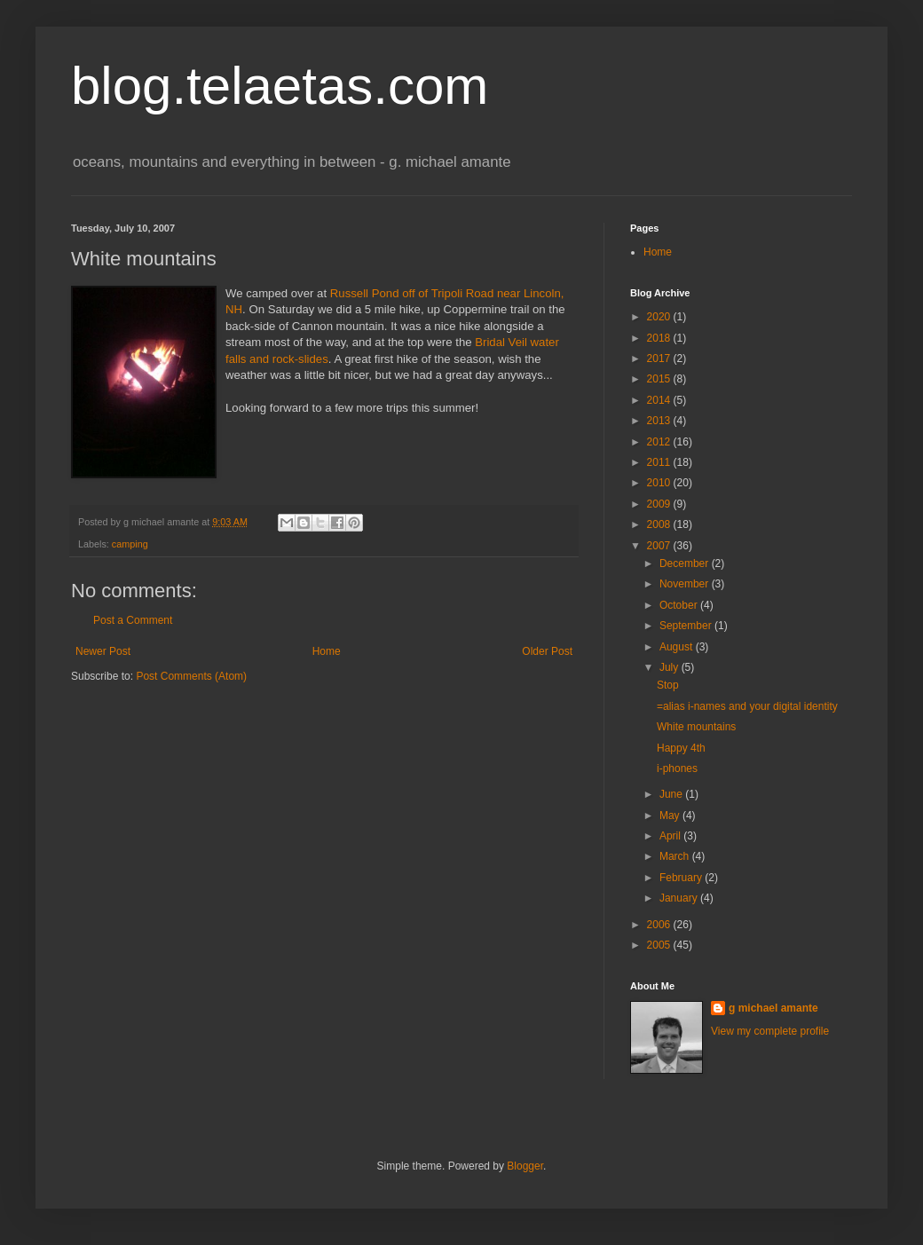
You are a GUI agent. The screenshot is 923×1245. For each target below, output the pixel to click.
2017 (660, 358)
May (670, 815)
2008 (660, 524)
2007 (660, 546)
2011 (660, 462)
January (679, 898)
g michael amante (773, 1008)
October (679, 605)
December (685, 563)
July (670, 667)
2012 (660, 442)
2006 (660, 924)
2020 (660, 317)
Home (326, 651)
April (671, 836)
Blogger (525, 1166)
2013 (660, 420)
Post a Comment (132, 620)
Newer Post (102, 651)
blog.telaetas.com (279, 85)
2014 (660, 400)
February (682, 877)
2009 (660, 504)
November (685, 584)
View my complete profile (770, 1031)
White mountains (696, 727)
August (677, 647)
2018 (660, 338)
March (675, 856)
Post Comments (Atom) (191, 676)
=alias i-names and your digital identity (747, 706)
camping (130, 544)
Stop (668, 685)
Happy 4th (681, 748)
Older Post (547, 651)
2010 (660, 483)
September (686, 625)
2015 (660, 379)
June (672, 794)
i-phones (677, 768)
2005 (660, 945)
